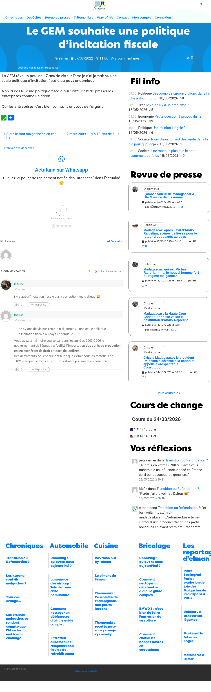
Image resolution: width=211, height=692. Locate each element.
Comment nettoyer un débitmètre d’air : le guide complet (61, 616)
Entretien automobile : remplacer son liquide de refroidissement (63, 645)
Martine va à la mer (194, 657)
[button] (169, 393)
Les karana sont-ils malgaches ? (16, 579)
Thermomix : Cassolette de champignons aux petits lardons (106, 601)
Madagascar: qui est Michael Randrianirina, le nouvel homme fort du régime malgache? (171, 273)
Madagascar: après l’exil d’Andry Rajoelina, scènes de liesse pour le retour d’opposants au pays (170, 233)
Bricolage (154, 546)
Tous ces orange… (13, 599)
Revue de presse (57, 17)
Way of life (105, 17)
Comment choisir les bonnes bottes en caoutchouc (151, 642)
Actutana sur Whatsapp (61, 170)
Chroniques (14, 17)
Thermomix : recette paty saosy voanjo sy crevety (105, 628)
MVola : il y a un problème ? (167, 105)
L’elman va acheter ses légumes (193, 616)
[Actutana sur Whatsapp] (61, 159)
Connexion (163, 17)
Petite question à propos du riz (178, 116)
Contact (123, 17)
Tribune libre (83, 17)
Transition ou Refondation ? (186, 460)
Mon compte (141, 17)
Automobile (69, 546)
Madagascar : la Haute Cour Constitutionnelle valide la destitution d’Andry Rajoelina (165, 317)
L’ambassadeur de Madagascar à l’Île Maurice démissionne (168, 195)
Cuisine (106, 546)
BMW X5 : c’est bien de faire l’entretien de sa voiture (151, 614)
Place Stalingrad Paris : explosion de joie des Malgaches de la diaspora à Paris (195, 584)
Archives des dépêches (19, 148)
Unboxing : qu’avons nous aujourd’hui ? (62, 562)
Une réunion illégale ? (169, 128)
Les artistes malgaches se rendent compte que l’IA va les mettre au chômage (17, 626)
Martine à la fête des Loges (193, 637)
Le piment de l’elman (105, 578)
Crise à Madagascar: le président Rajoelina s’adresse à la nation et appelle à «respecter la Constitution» (168, 362)
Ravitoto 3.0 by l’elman (105, 560)
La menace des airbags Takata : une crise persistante (60, 587)
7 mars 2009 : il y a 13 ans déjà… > (92, 134)
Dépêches (33, 17)
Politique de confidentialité (85, 671)
